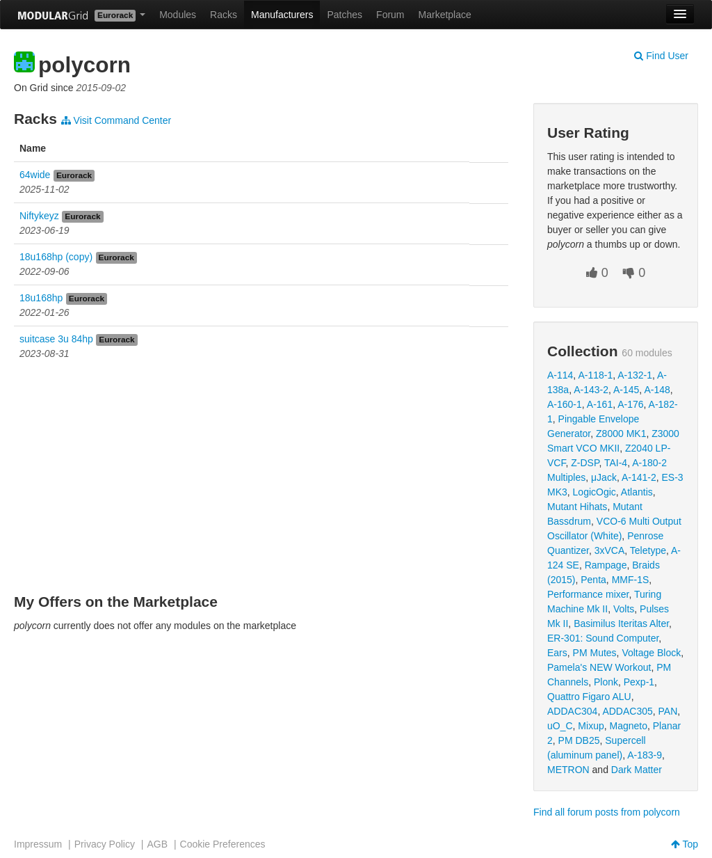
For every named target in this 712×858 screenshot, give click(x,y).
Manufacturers (282, 14)
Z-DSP (585, 462)
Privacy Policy (104, 844)
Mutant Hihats (577, 506)
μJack (604, 477)
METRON (568, 769)
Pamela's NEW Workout (599, 667)
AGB (157, 844)
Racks (223, 14)
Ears (557, 652)
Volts (623, 608)
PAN (668, 711)
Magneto (628, 725)
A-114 (560, 375)
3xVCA (609, 550)
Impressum (38, 844)
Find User (661, 55)
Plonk (606, 682)
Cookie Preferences (223, 844)
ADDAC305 (627, 711)
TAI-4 (615, 462)
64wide (34, 174)
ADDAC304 (572, 711)
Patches (344, 14)
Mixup (591, 725)
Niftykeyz (39, 215)
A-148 (657, 389)
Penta (593, 579)
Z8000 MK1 (621, 433)
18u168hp (41, 297)
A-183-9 (644, 755)
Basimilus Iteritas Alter (621, 623)
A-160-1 (564, 404)
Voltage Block (651, 652)
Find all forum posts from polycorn (606, 812)
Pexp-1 (639, 682)
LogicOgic (594, 492)
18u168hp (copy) (55, 256)
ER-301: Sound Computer (602, 638)
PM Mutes (595, 652)
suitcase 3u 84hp (56, 338)
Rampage (606, 565)
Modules (177, 14)
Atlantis (637, 492)
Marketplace (445, 14)
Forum (390, 14)
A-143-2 (591, 389)
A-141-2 (639, 477)
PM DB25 (579, 740)
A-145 (626, 389)
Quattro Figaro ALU (589, 696)
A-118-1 (595, 375)
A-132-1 (634, 375)
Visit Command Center (116, 120)
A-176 (630, 404)
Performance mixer (588, 594)
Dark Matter (636, 769)
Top (684, 844)
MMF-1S (630, 579)
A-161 (600, 404)
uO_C (560, 725)
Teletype (648, 550)
